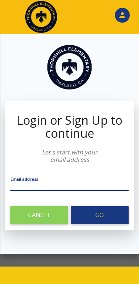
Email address (24, 179)
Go (99, 215)
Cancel (39, 215)
